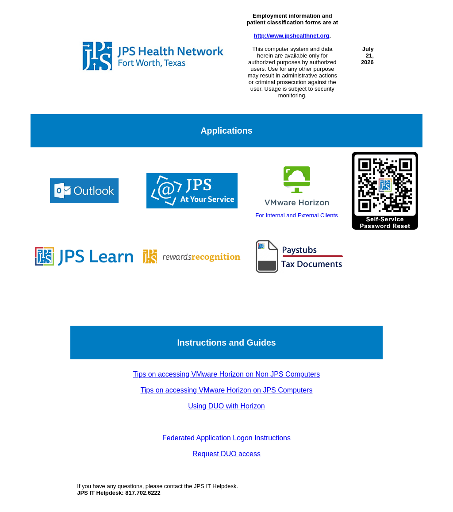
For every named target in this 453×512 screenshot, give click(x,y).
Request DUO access (226, 454)
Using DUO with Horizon (226, 406)
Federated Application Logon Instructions (226, 438)
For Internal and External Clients (296, 212)
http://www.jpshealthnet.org (292, 35)
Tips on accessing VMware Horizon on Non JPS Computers (226, 374)
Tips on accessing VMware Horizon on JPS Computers (227, 390)
